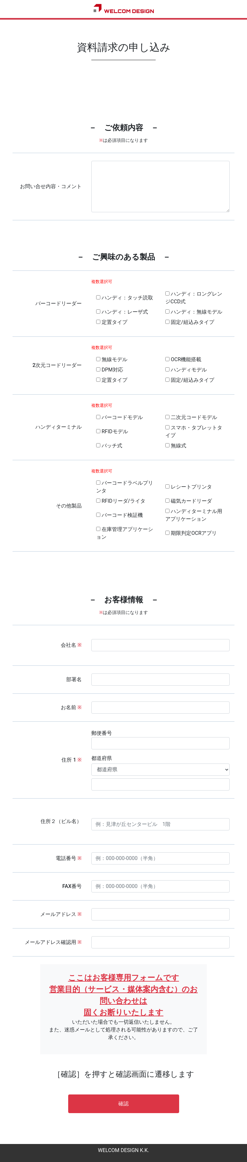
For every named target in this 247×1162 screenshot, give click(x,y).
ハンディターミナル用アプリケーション (193, 515)
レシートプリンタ (188, 487)
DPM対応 (109, 370)
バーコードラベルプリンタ (124, 487)
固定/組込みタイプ (189, 322)
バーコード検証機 (119, 515)
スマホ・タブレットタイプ (193, 431)
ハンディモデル (186, 370)
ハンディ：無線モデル (193, 312)
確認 (123, 1104)
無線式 (175, 446)
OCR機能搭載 (183, 359)
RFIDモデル (112, 431)
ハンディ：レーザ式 (122, 312)
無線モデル (111, 359)
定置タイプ (111, 322)
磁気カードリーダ (188, 501)
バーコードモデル (119, 417)
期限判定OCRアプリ (191, 533)
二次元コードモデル (191, 417)
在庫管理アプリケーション (124, 533)
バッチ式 (109, 446)
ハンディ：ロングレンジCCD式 (193, 298)
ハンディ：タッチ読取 (124, 298)
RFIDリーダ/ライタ (120, 501)
